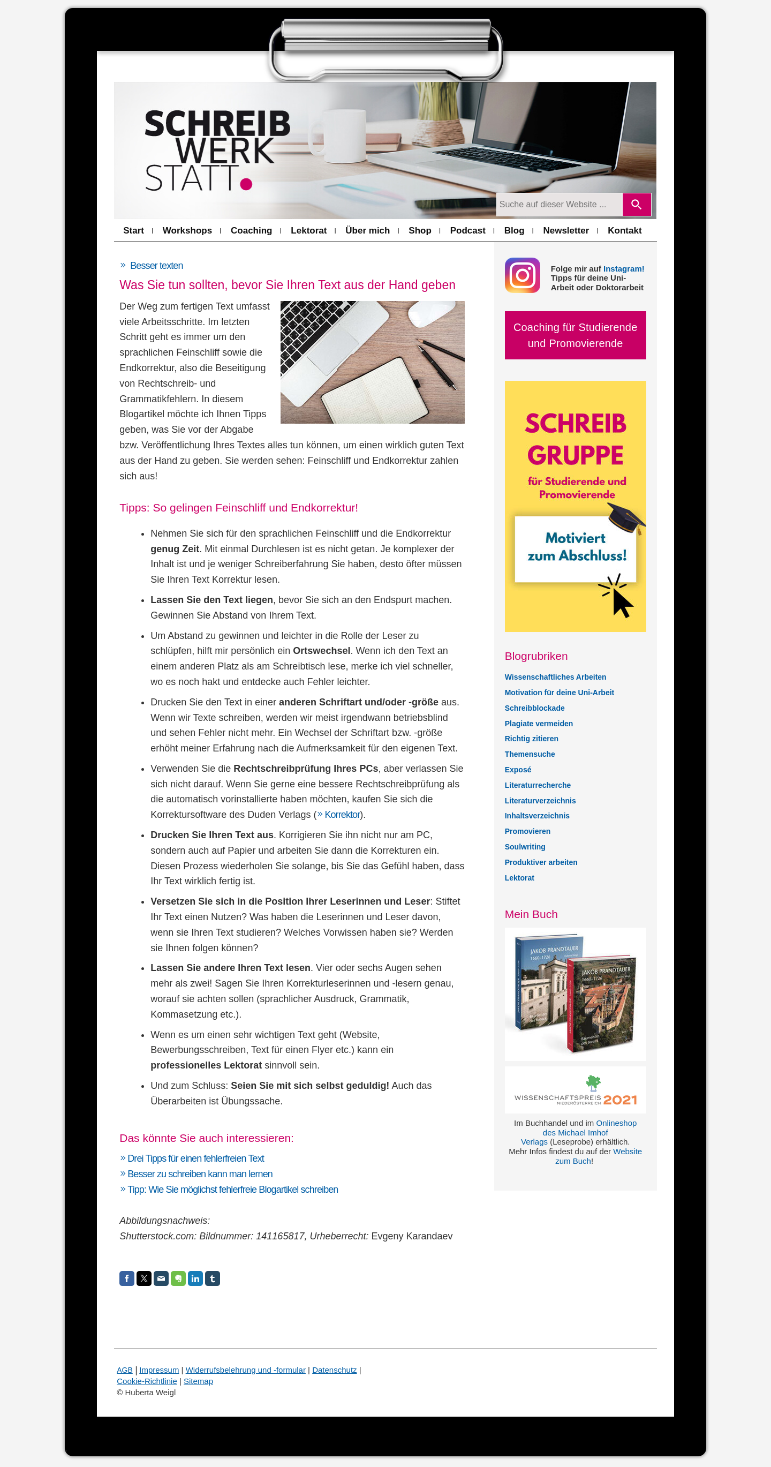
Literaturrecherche (538, 785)
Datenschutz (334, 1369)
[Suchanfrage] (559, 204)
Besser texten (156, 265)
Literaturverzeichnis (540, 800)
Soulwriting (525, 846)
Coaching (251, 230)
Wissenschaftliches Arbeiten (556, 677)
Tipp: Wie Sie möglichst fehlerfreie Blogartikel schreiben (232, 1189)
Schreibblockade (535, 708)
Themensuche (530, 754)
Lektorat (309, 230)
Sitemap (198, 1381)
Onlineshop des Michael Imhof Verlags (579, 1132)
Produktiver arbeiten (541, 862)
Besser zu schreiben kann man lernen (200, 1174)
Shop (420, 230)
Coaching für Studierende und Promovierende (575, 335)
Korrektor (342, 814)
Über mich (367, 230)
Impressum (159, 1369)
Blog (514, 230)
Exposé (518, 769)
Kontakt (624, 230)
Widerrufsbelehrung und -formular (246, 1369)
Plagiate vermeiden (539, 723)
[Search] (637, 204)
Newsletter (566, 230)
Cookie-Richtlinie (147, 1381)
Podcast (468, 230)
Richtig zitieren (531, 738)
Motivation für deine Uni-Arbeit (560, 692)
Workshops (187, 230)
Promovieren (528, 831)
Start (133, 230)
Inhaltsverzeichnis (537, 815)
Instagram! (624, 268)
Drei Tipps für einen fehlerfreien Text (195, 1158)
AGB (125, 1370)
